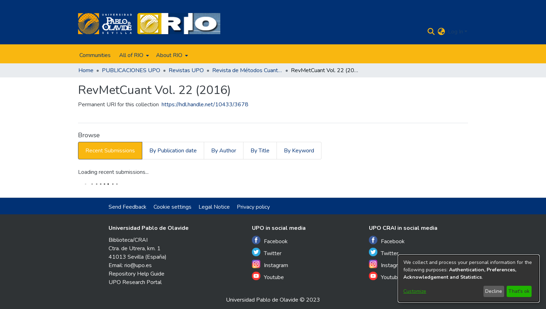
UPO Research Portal (135, 282)
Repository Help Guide (136, 274)
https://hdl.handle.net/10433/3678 (205, 104)
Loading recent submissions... (113, 172)
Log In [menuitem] (455, 32)
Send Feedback (128, 207)
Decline (493, 291)
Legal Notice (214, 207)
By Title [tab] (260, 150)
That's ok (518, 291)
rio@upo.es (138, 265)
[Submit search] (431, 31)
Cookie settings (172, 207)
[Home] (105, 23)
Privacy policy (253, 207)
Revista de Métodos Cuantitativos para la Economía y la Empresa (247, 70)
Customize (414, 291)
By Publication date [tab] (173, 150)
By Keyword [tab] (299, 150)
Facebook (270, 240)
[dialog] (468, 278)
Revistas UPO (186, 70)
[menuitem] (133, 55)
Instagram (270, 264)
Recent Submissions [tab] (110, 150)
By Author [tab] (223, 150)
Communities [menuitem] (95, 55)
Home (85, 70)
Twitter (266, 252)
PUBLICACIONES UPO (131, 70)
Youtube (268, 276)
